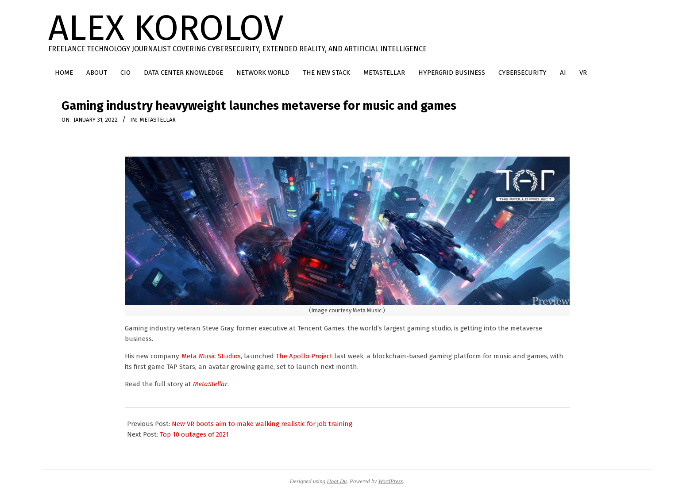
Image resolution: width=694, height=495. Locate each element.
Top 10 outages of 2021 (194, 434)
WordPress (390, 481)
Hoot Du (337, 481)
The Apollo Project (304, 356)
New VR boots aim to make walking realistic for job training (262, 424)
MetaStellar (158, 119)
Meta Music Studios (211, 356)
